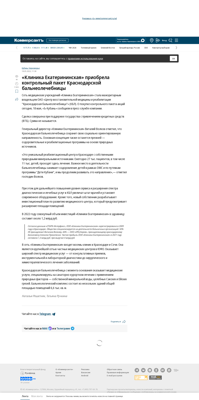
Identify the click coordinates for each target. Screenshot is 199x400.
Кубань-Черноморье (31, 68)
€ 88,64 (36, 47)
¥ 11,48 (44, 47)
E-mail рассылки (114, 375)
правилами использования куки (85, 58)
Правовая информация (118, 372)
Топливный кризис (89, 47)
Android (84, 375)
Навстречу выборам (161, 47)
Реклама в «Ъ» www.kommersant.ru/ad (99, 18)
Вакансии (85, 372)
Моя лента (36, 396)
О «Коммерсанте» (64, 369)
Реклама (85, 369)
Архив (58, 372)
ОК (173, 58)
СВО (146, 47)
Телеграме (65, 328)
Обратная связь (114, 369)
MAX (47, 328)
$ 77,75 (27, 47)
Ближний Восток (108, 47)
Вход (164, 40)
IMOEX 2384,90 (56, 47)
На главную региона (57, 40)
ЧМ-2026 (72, 47)
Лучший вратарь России (129, 47)
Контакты (60, 375)
